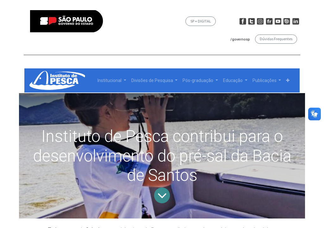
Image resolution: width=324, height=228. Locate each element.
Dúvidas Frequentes (276, 38)
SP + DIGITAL (200, 21)
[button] (288, 80)
